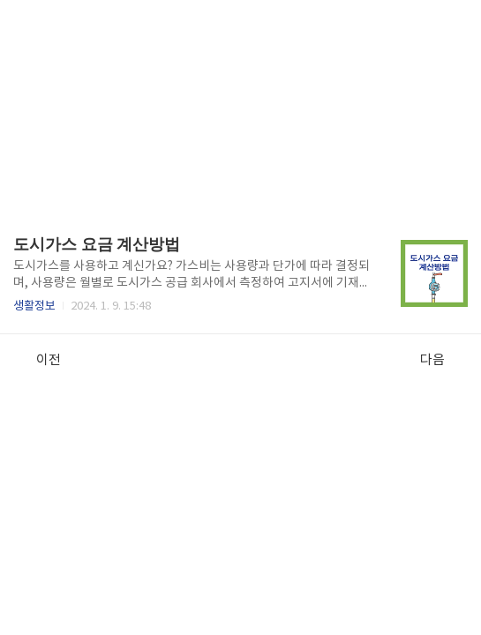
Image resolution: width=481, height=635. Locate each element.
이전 (39, 360)
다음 (441, 360)
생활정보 (34, 306)
